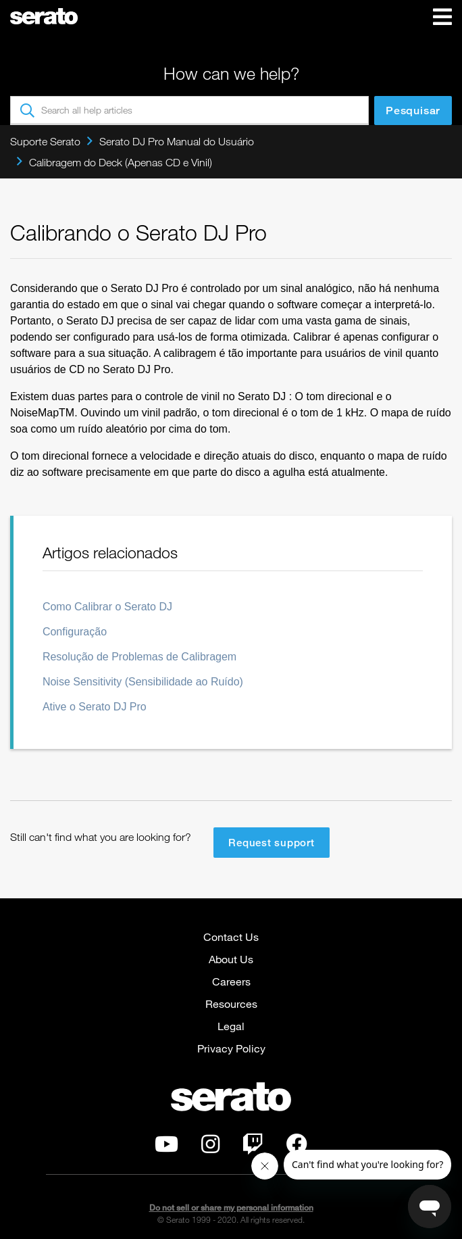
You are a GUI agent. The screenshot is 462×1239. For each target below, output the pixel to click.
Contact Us (231, 936)
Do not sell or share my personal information (231, 1207)
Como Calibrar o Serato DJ (107, 606)
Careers (231, 981)
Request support (271, 842)
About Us (231, 958)
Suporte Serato (45, 141)
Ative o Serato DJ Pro (95, 706)
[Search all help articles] (189, 110)
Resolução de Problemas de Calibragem (139, 656)
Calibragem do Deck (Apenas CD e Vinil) (120, 162)
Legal (231, 1025)
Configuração (75, 631)
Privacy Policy (231, 1048)
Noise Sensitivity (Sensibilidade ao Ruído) (143, 681)
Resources (231, 1003)
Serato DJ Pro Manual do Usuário (176, 141)
